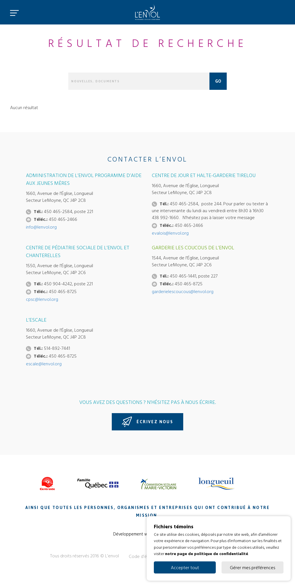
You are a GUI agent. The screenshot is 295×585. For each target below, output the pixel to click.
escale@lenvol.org (44, 363)
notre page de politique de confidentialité (206, 553)
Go (218, 81)
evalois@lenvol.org (170, 232)
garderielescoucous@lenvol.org (182, 291)
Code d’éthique (144, 556)
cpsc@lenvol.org (42, 299)
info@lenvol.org (41, 226)
